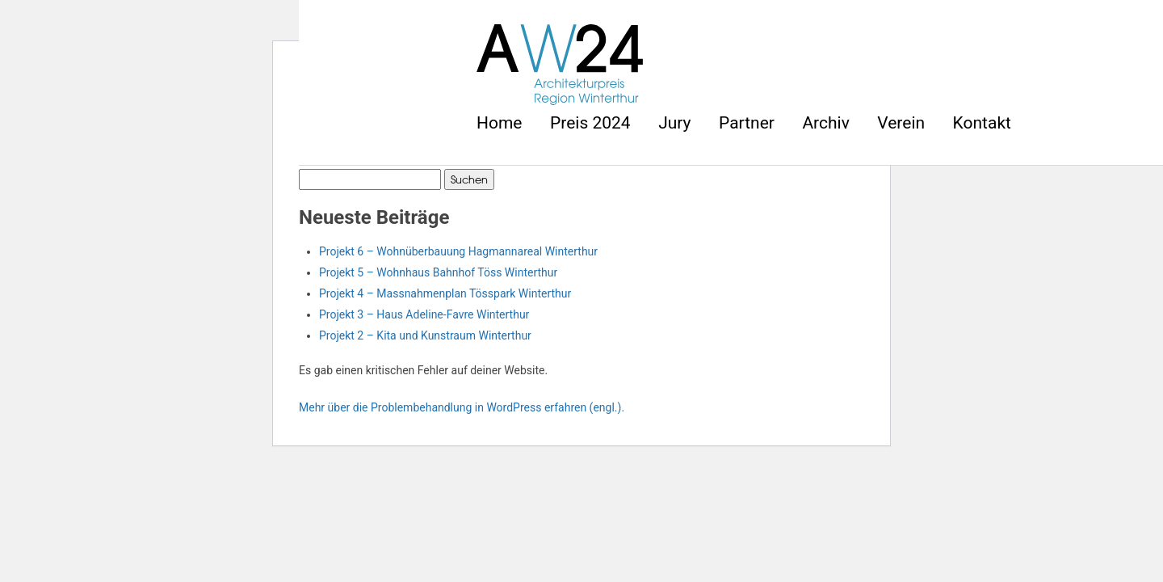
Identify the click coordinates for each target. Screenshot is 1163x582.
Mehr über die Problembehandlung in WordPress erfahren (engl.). (461, 407)
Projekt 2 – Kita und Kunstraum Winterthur (425, 335)
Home (500, 123)
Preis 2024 (590, 123)
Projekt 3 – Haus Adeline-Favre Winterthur (424, 314)
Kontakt (982, 123)
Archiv (825, 123)
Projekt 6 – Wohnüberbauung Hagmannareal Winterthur (458, 251)
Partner (747, 123)
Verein (901, 123)
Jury (674, 123)
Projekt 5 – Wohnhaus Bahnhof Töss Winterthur (438, 272)
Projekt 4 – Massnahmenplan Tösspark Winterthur (445, 293)
